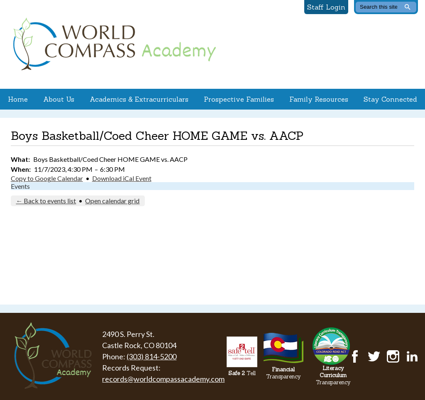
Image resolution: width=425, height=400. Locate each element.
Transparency (283, 373)
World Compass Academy (112, 44)
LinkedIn (412, 356)
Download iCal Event (121, 178)
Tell (242, 373)
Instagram (393, 356)
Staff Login (326, 7)
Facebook (355, 356)
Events (20, 186)
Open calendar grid (112, 201)
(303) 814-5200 (151, 356)
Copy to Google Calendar (47, 178)
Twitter (374, 356)
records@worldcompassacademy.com (163, 378)
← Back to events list (46, 201)
